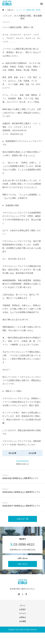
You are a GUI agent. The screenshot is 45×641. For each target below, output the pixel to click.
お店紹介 (22, 609)
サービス (22, 613)
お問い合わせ (23, 564)
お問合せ (22, 617)
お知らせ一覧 (22, 519)
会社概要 (22, 621)
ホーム (22, 605)
